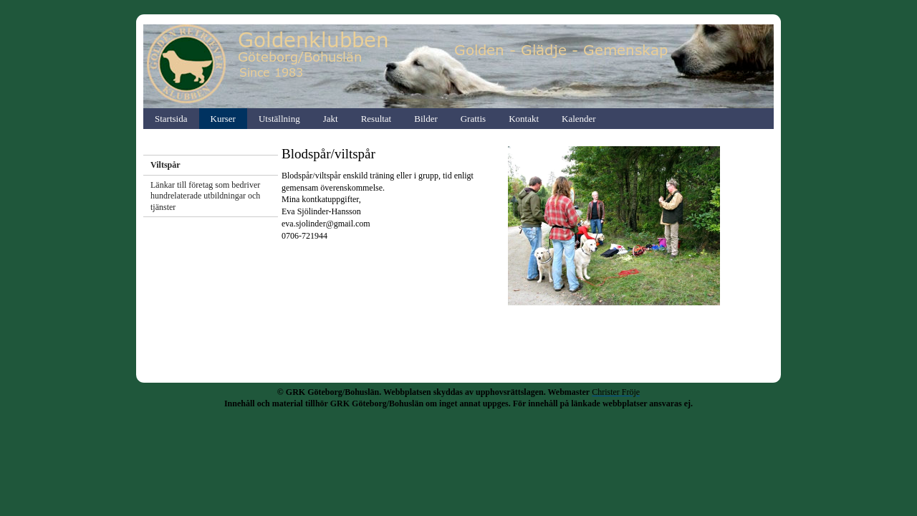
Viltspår (165, 165)
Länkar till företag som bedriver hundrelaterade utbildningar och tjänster (205, 196)
